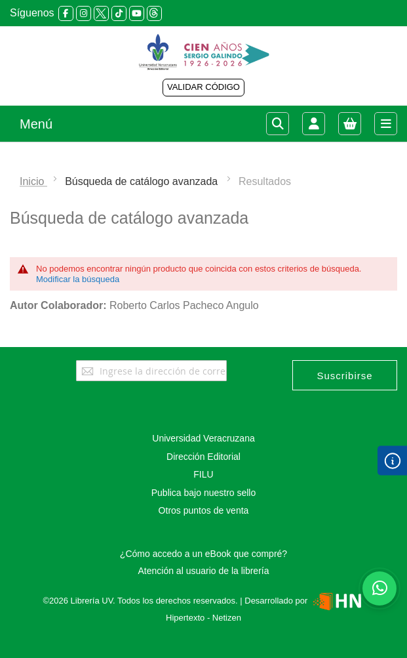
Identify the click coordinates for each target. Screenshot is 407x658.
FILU (203, 474)
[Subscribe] (344, 375)
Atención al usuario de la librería (203, 570)
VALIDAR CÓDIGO (203, 87)
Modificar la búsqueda (77, 279)
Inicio (33, 181)
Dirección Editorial (203, 456)
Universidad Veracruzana (203, 438)
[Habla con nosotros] (379, 588)
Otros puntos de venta (204, 510)
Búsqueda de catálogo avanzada (143, 181)
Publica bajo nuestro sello (203, 492)
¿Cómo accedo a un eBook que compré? (203, 553)
